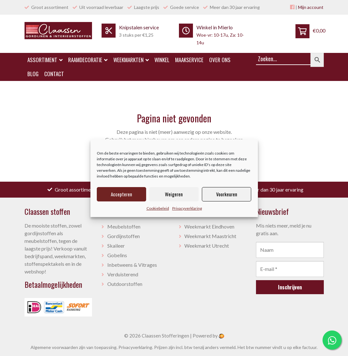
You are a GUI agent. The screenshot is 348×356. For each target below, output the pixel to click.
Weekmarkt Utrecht (206, 246)
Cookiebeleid (157, 208)
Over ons (220, 60)
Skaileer (116, 246)
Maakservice (189, 60)
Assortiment (45, 60)
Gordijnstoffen (123, 236)
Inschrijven (290, 287)
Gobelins (117, 255)
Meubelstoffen (123, 226)
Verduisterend (122, 274)
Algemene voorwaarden (54, 347)
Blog (33, 74)
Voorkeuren (226, 194)
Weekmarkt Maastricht (210, 236)
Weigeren (174, 194)
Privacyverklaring (187, 208)
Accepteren (121, 194)
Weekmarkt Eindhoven (209, 226)
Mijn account (310, 7)
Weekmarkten (131, 60)
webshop (35, 271)
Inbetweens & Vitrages (132, 265)
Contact (54, 74)
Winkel (161, 60)
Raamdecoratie (88, 60)
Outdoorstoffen (124, 284)
